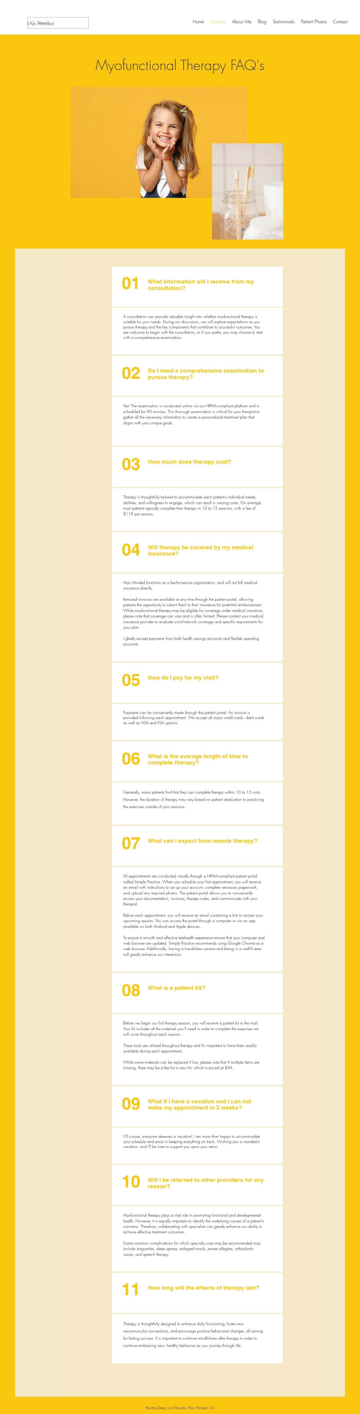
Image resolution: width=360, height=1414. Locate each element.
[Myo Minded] (41, 23)
